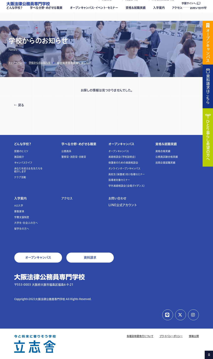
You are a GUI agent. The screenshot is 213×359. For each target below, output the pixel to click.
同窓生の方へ (132, 7)
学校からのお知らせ (40, 62)
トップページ (15, 62)
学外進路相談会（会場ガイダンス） (126, 185)
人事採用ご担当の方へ (164, 7)
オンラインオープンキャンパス (124, 168)
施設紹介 (19, 156)
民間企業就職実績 (165, 162)
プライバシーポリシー (171, 336)
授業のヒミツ (21, 151)
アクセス (177, 16)
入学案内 (159, 16)
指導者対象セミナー (119, 180)
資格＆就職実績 (136, 16)
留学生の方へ (21, 228)
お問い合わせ (198, 16)
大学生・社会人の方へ (26, 222)
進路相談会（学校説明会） (122, 156)
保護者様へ (108, 7)
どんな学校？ (14, 16)
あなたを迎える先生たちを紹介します (28, 170)
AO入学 (18, 205)
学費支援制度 (21, 217)
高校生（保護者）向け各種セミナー (126, 174)
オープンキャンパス (121, 144)
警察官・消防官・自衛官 (73, 156)
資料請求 (90, 257)
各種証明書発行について (140, 336)
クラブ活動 (20, 177)
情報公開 (194, 336)
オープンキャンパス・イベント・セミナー (94, 16)
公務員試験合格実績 (166, 156)
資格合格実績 (162, 151)
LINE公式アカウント (122, 205)
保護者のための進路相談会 (123, 162)
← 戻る (19, 105)
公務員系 (66, 151)
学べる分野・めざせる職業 (46, 16)
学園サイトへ (191, 3)
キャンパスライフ (23, 162)
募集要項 (19, 211)
